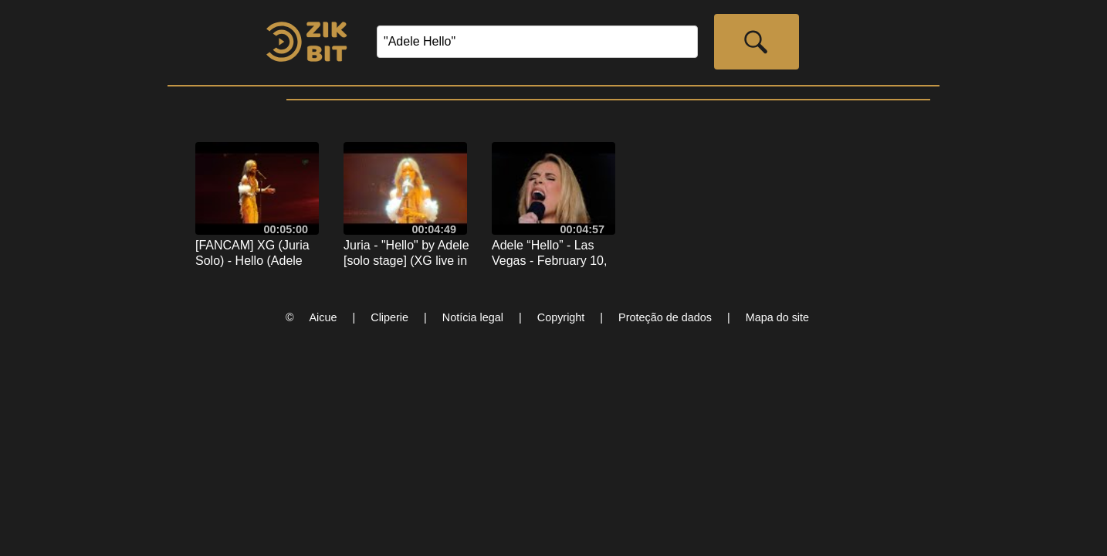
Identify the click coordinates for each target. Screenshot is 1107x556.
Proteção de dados (665, 317)
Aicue (323, 317)
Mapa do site (777, 317)
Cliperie (389, 317)
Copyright (561, 317)
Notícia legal (472, 317)
